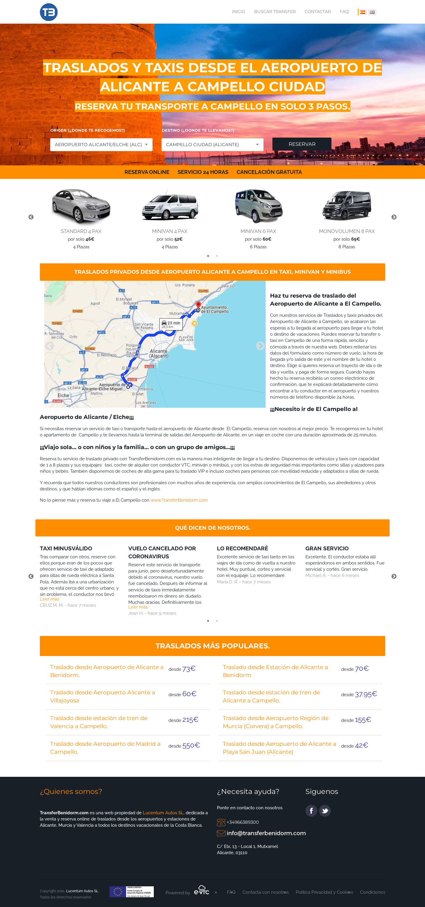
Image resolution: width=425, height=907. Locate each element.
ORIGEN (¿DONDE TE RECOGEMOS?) (87, 130)
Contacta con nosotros (266, 892)
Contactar (318, 11)
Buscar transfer (275, 11)
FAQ (344, 11)
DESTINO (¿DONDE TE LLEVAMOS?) (198, 130)
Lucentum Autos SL (163, 812)
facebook (311, 811)
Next (394, 217)
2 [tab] (217, 256)
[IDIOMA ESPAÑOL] (362, 12)
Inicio (238, 11)
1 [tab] (208, 256)
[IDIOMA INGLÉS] (372, 12)
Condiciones (372, 892)
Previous (31, 217)
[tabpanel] (79, 217)
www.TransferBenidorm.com (179, 500)
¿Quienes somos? (71, 791)
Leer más (49, 599)
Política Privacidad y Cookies (324, 892)
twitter (325, 811)
